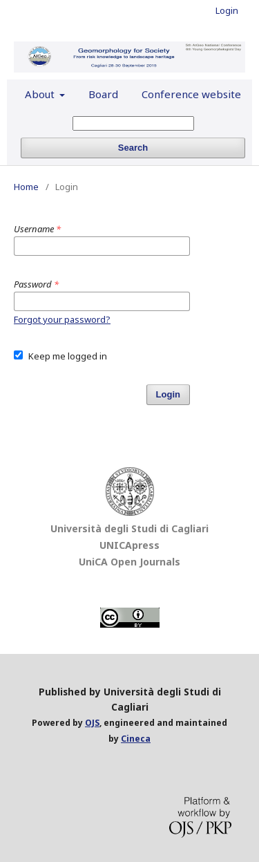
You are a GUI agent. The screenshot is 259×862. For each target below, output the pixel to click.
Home (26, 186)
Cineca (136, 738)
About (41, 94)
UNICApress (129, 545)
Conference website (191, 94)
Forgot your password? (62, 319)
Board (103, 94)
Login (226, 10)
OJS (92, 723)
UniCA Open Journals (129, 561)
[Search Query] (133, 123)
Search (133, 147)
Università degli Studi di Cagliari (129, 528)
